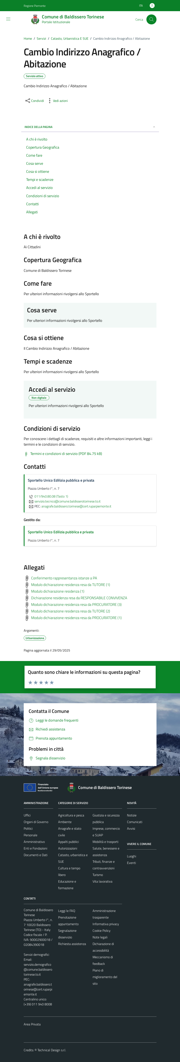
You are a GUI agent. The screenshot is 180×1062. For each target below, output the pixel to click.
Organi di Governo (36, 821)
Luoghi (131, 856)
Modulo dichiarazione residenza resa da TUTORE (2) (70, 611)
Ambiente (65, 821)
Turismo (98, 874)
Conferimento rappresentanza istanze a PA (64, 578)
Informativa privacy (106, 923)
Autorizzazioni (67, 848)
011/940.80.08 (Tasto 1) (48, 496)
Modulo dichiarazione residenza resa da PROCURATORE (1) (76, 617)
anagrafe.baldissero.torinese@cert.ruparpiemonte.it (38, 989)
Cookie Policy (102, 930)
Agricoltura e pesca (71, 815)
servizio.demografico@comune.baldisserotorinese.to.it (38, 969)
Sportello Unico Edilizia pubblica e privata (61, 532)
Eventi (131, 862)
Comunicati (134, 821)
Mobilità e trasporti (105, 841)
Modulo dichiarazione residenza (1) (57, 591)
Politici (28, 828)
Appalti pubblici (68, 841)
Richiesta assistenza (72, 943)
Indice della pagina (90, 127)
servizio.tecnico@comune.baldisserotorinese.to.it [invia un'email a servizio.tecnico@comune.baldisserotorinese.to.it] (64, 501)
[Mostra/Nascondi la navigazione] (8, 19)
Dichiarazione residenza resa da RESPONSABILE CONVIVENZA (79, 597)
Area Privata (32, 1024)
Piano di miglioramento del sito (105, 977)
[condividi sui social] (34, 100)
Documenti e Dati (35, 854)
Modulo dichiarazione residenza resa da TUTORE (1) (70, 584)
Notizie (131, 815)
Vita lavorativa (102, 881)
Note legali (100, 937)
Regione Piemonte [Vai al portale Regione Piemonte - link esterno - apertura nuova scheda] (35, 6)
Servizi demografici (36, 954)
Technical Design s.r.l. (52, 1050)
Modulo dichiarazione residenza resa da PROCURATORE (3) (76, 604)
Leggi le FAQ (66, 910)
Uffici (27, 815)
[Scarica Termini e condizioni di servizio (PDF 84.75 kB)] (63, 454)
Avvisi (131, 828)
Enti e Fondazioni (35, 848)
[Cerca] (151, 19)
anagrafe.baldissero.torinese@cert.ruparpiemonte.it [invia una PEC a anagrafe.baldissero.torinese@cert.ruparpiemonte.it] (76, 506)
